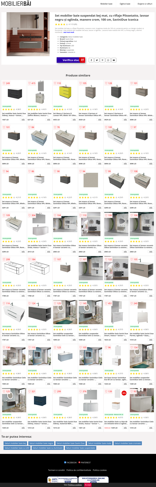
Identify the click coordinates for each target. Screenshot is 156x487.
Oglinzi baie (125, 3)
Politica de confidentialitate (79, 470)
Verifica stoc (74, 60)
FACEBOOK (70, 462)
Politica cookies (100, 470)
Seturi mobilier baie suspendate (80, 448)
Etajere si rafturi (145, 3)
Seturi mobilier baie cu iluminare (48, 448)
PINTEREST (84, 462)
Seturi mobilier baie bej (15, 443)
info (23, 119)
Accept (88, 484)
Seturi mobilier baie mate (99, 443)
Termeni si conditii (56, 470)
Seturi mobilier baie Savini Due (70, 443)
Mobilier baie (106, 3)
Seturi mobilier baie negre (41, 443)
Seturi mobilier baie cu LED (17, 448)
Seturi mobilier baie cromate (128, 443)
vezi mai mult (68, 32)
